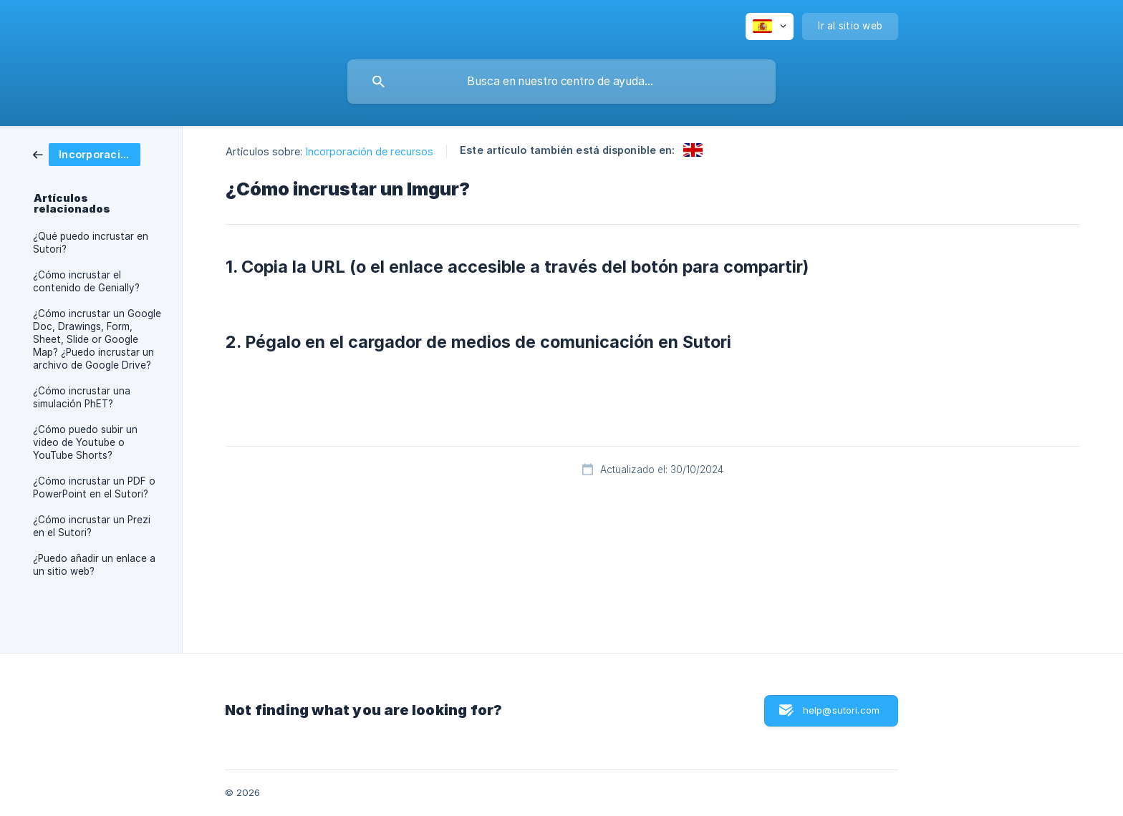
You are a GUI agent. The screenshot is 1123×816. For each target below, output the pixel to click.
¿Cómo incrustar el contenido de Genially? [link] (86, 281)
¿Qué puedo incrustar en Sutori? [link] (90, 242)
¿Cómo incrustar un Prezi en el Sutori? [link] (91, 526)
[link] (86, 153)
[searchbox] (561, 81)
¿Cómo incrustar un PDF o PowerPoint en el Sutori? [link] (94, 487)
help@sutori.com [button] (841, 710)
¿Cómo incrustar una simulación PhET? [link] (81, 397)
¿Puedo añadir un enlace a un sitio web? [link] (94, 565)
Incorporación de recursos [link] (370, 151)
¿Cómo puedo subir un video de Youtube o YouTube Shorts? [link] (85, 442)
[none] (770, 26)
